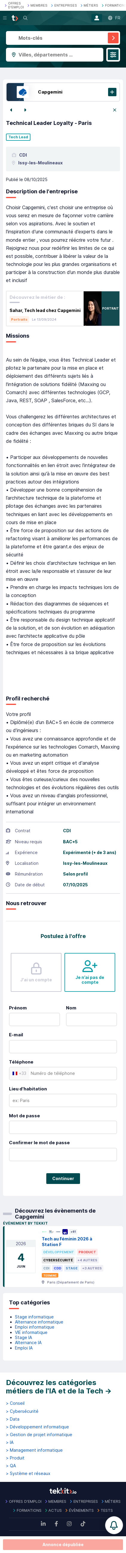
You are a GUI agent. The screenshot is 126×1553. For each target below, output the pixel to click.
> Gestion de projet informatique (39, 1434)
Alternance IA (28, 1342)
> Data (12, 1419)
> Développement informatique (37, 1427)
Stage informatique (34, 1316)
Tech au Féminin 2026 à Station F (67, 1241)
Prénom (18, 1007)
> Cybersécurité (22, 1411)
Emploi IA (24, 1347)
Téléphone (21, 1061)
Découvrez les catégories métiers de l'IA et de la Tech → (59, 1386)
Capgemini (50, 92)
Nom (71, 1007)
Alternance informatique (39, 1321)
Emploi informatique (34, 1326)
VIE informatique (31, 1332)
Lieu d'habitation (28, 1088)
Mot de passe (24, 1115)
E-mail (16, 1034)
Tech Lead (18, 137)
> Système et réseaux (28, 1473)
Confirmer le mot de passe (39, 1142)
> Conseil (15, 1403)
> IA (9, 1442)
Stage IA (23, 1337)
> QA (11, 1465)
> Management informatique (34, 1450)
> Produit (15, 1458)
